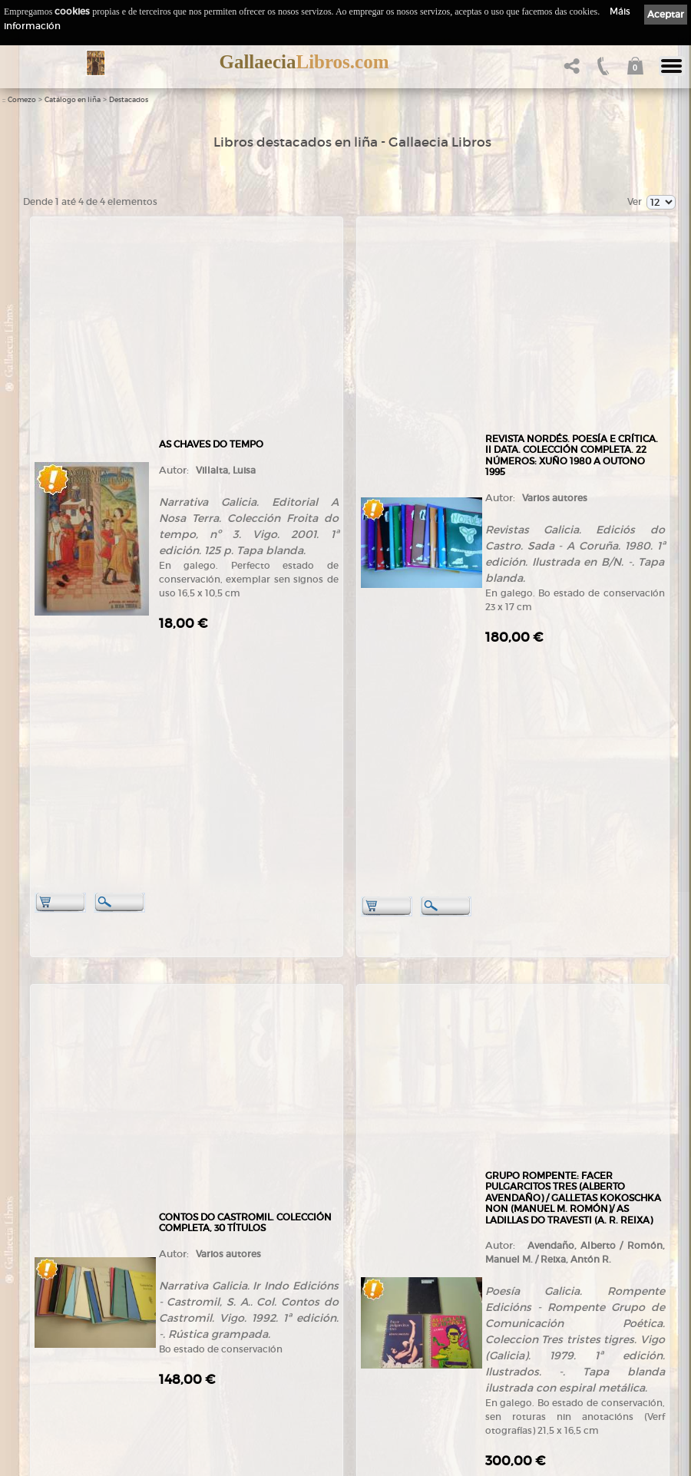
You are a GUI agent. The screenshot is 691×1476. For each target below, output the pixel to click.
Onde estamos (56, 1347)
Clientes (196, 1349)
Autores (195, 1304)
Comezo (22, 100)
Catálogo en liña (73, 100)
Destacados (128, 100)
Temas (193, 1319)
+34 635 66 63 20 (73, 1247)
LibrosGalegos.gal (63, 1419)
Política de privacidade (379, 1301)
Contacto (45, 1375)
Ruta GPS (54, 1360)
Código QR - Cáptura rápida (89, 1388)
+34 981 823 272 (66, 1234)
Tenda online (207, 1275)
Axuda (193, 1394)
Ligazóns (352, 1274)
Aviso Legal (357, 1287)
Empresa (45, 1289)
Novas (39, 1403)
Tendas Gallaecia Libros (75, 1304)
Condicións (202, 1379)
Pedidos (196, 1364)
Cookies (350, 1314)
